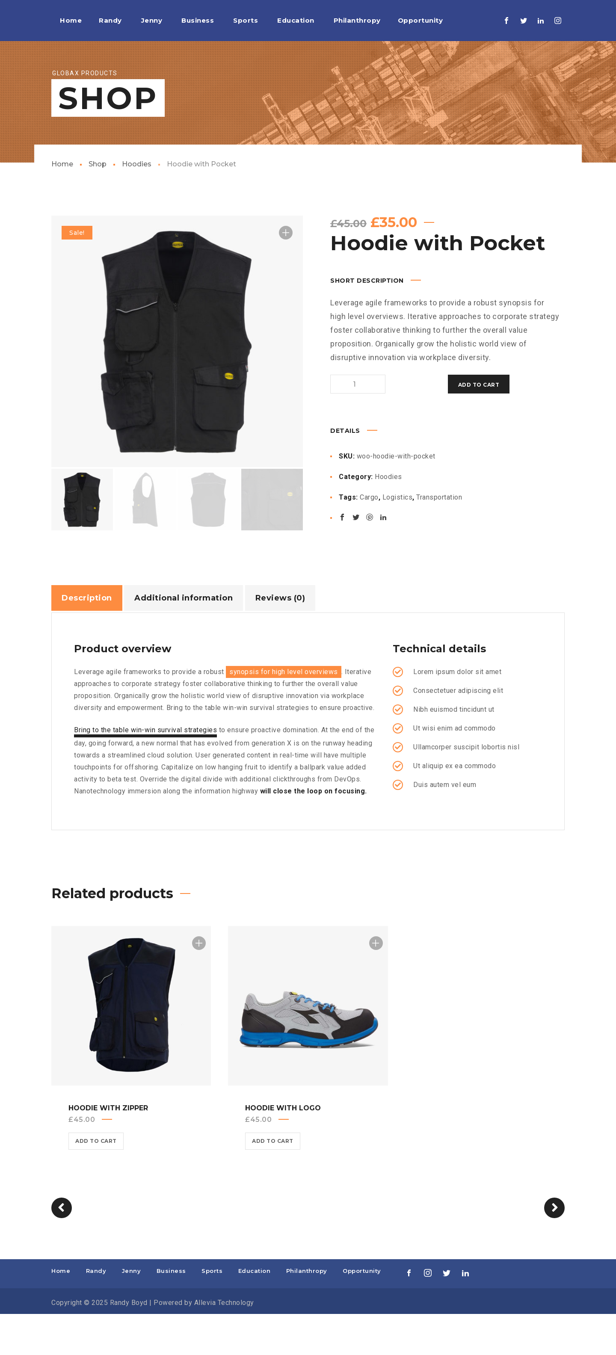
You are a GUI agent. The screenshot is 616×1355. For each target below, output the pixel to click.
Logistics (397, 537)
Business (171, 1311)
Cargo (369, 537)
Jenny (131, 1311)
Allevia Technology (224, 1344)
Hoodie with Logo (283, 1149)
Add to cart (397, 426)
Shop (98, 205)
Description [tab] (87, 639)
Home (62, 205)
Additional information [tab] (183, 639)
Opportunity (362, 1311)
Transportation (439, 537)
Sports (211, 1311)
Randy (96, 1311)
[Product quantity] (347, 425)
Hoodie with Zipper (108, 1149)
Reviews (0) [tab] (280, 639)
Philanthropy (306, 1311)
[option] (177, 382)
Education (254, 1311)
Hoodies (136, 205)
